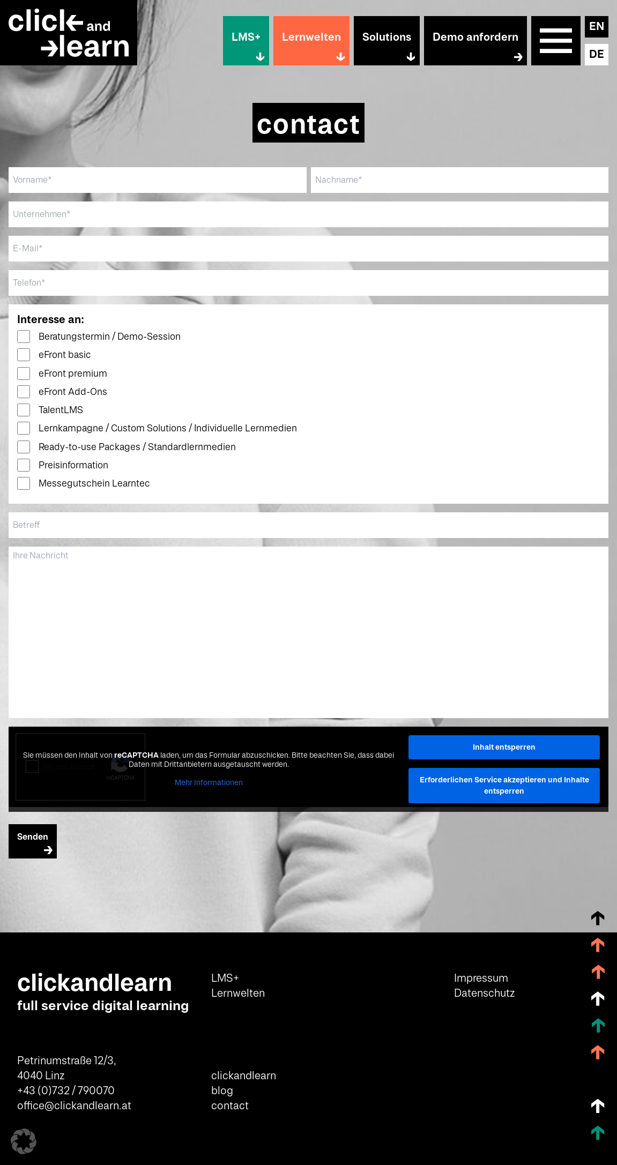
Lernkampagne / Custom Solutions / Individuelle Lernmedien (168, 428)
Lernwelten (311, 37)
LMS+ (246, 37)
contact (230, 1106)
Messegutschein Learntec (94, 483)
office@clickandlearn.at (74, 1106)
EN (596, 26)
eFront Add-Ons (73, 392)
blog (222, 1091)
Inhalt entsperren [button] (504, 747)
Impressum (481, 978)
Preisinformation (73, 465)
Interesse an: (50, 320)
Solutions (386, 37)
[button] (23, 1141)
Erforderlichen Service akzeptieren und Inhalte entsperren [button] (504, 785)
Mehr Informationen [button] (209, 783)
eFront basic (65, 355)
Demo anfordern (475, 37)
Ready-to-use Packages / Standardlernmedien (137, 447)
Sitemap (556, 40)
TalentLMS (61, 410)
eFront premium (73, 373)
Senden (32, 837)
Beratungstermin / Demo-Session (110, 336)
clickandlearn (243, 1076)
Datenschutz (484, 993)
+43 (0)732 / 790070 (66, 1091)
